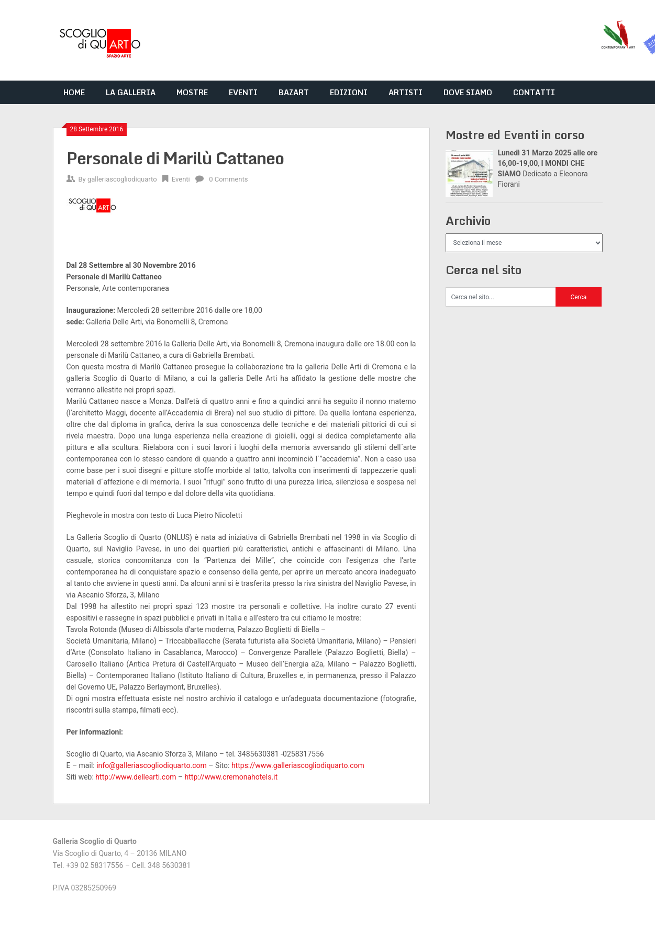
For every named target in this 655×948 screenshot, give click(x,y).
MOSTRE (192, 92)
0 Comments (228, 179)
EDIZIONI (349, 92)
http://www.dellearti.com (135, 777)
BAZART (294, 92)
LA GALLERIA (131, 92)
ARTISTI (405, 92)
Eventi (181, 179)
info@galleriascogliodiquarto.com (151, 765)
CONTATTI (534, 92)
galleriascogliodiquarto (122, 179)
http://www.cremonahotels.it (231, 777)
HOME (74, 92)
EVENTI (243, 92)
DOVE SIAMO (467, 92)
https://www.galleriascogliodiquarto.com (297, 765)
